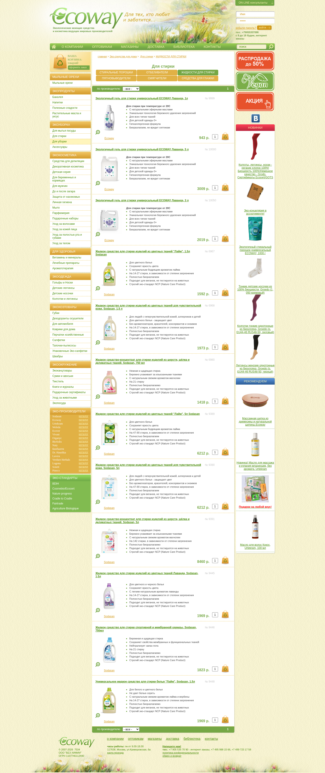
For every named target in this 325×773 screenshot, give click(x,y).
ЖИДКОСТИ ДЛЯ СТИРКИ (171, 56)
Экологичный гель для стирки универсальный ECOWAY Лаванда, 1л (141, 98)
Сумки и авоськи (62, 376)
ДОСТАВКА (156, 47)
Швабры (57, 356)
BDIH (55, 483)
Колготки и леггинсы (65, 298)
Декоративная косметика (68, 166)
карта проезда (115, 752)
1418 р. (203, 402)
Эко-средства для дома (123, 56)
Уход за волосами (63, 223)
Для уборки (59, 141)
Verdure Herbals (61, 459)
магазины (155, 739)
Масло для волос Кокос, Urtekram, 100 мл (255, 546)
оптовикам (136, 739)
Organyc (57, 438)
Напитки (57, 102)
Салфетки (58, 340)
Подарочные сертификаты (69, 392)
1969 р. (203, 616)
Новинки (255, 127)
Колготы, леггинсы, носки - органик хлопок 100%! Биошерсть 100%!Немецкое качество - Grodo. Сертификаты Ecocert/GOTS (255, 171)
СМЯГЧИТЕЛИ (157, 78)
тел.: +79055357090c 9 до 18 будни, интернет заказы (251, 35)
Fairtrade (57, 503)
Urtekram (57, 423)
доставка (172, 739)
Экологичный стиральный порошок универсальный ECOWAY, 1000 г (255, 250)
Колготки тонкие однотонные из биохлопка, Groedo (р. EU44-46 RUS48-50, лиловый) (255, 329)
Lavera (56, 456)
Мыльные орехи (62, 82)
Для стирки (146, 56)
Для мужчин (59, 186)
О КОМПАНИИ (72, 47)
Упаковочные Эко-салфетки (69, 351)
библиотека (191, 739)
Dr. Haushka (59, 452)
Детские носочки (62, 293)
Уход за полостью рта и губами (67, 236)
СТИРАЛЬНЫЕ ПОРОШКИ (116, 72)
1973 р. (203, 348)
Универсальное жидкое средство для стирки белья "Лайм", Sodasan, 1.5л (145, 681)
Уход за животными (64, 397)
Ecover (56, 430)
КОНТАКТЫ (212, 47)
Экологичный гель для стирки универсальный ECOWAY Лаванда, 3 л (142, 200)
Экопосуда (59, 403)
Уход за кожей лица (64, 229)
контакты (211, 739)
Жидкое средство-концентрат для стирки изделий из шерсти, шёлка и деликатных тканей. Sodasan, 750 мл (142, 361)
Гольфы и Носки (62, 282)
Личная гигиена (62, 202)
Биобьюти (58, 448)
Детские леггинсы (63, 288)
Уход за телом (61, 243)
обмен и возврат (171, 755)
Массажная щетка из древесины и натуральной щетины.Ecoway (255, 421)
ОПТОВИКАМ (102, 47)
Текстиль (58, 381)
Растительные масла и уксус (66, 115)
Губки (55, 313)
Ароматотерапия (62, 268)
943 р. (204, 138)
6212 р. (203, 453)
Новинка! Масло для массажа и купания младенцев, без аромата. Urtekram (255, 466)
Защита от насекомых (66, 196)
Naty (55, 445)
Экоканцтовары (62, 370)
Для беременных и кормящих (64, 179)
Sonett (55, 467)
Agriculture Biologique (65, 508)
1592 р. (203, 294)
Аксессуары (59, 147)
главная (102, 56)
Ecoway (109, 138)
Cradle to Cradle (62, 498)
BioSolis (57, 441)
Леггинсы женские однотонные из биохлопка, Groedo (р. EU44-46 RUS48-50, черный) (255, 368)
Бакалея (57, 97)
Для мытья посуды (64, 130)
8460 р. (203, 562)
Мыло (56, 207)
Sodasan (109, 294)
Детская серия (61, 172)
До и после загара (63, 191)
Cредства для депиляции (68, 161)
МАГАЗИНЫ (130, 47)
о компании (115, 739)
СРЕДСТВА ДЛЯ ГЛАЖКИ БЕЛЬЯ (198, 79)
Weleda (56, 427)
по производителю (108, 88)
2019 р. (203, 240)
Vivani (56, 434)
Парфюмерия (61, 213)
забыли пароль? (246, 28)
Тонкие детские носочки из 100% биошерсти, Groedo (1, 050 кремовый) (255, 289)
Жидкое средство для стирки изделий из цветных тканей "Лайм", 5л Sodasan (147, 414)
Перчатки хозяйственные (68, 334)
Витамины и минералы (66, 257)
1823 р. (203, 670)
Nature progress (62, 493)
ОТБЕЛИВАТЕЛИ (157, 72)
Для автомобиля (62, 323)
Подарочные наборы (65, 218)
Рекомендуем (255, 381)
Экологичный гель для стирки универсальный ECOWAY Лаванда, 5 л (142, 149)
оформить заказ (78, 67)
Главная (54, 46)
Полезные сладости (64, 107)
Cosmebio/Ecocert (63, 488)
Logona (56, 463)
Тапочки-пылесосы (64, 345)
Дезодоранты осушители (68, 318)
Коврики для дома (63, 329)
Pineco (56, 470)
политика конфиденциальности (180, 752)
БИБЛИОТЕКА (184, 47)
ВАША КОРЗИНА (74, 57)
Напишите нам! (171, 746)
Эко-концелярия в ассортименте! (255, 212)
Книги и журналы (63, 386)
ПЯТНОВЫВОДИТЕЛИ (116, 78)
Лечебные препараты (65, 263)
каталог (83, 416)
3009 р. (203, 189)
